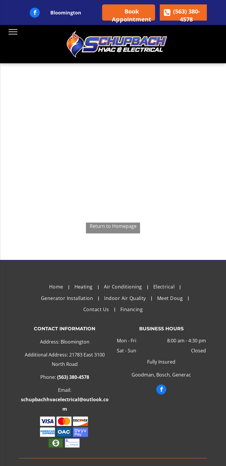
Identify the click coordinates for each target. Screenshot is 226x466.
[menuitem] (57, 286)
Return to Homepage (113, 226)
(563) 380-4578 (73, 377)
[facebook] (35, 13)
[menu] (13, 31)
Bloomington (65, 12)
